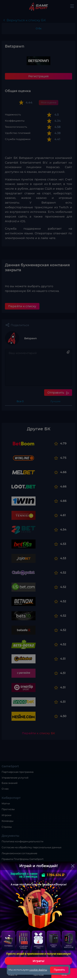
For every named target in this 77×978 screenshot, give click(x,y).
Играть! (38, 961)
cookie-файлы (38, 969)
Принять (59, 969)
